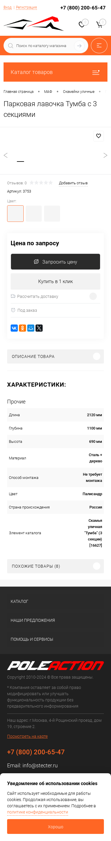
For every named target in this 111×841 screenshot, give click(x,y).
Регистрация (26, 7)
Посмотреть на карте (27, 736)
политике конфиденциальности (37, 812)
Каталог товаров (55, 72)
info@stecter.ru (40, 765)
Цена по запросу (35, 243)
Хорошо (55, 826)
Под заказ (24, 310)
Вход (8, 7)
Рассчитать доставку (34, 296)
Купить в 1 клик (55, 281)
